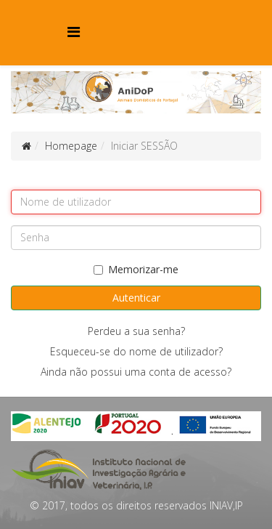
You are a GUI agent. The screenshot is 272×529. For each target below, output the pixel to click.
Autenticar (136, 297)
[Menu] (73, 31)
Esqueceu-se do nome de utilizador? (136, 351)
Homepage (71, 146)
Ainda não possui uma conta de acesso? (136, 372)
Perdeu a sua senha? (136, 331)
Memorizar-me (136, 269)
